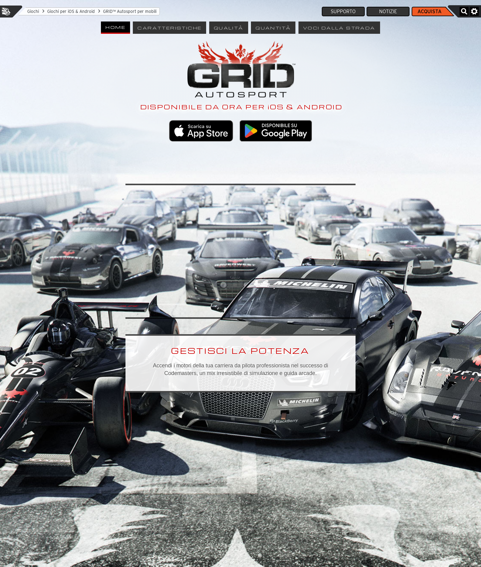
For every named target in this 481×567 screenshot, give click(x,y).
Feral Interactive (6, 11)
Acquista (429, 11)
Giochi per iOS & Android (71, 11)
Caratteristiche (169, 27)
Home (115, 27)
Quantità (273, 27)
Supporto (343, 11)
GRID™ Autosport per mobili (129, 11)
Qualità (229, 27)
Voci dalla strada (339, 27)
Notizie (388, 11)
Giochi (33, 11)
